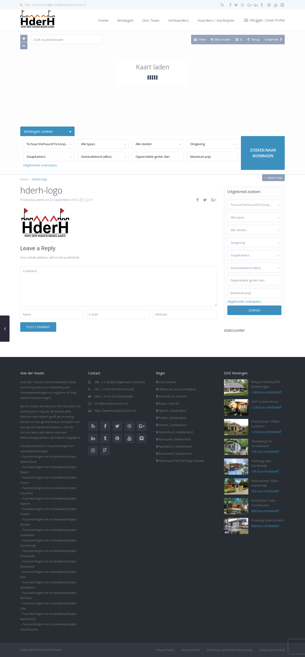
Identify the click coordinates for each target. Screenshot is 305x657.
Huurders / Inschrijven (216, 20)
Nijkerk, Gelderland (172, 410)
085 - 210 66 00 (35, 5)
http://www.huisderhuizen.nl (115, 410)
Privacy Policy (165, 650)
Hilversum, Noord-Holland (177, 389)
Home (103, 20)
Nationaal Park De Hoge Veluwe (181, 460)
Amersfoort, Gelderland (175, 432)
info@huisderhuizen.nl (69, 5)
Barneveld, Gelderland (174, 453)
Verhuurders (178, 20)
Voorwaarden (190, 650)
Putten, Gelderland (172, 418)
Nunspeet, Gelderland (174, 439)
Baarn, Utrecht (168, 403)
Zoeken (254, 310)
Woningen (125, 20)
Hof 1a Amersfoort (264, 401)
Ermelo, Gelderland (172, 425)
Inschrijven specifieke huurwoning (229, 650)
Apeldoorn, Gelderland (175, 446)
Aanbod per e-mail (272, 650)
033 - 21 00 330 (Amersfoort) (114, 389)
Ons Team (150, 20)
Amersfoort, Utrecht (172, 396)
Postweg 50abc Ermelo (267, 520)
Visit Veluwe (167, 382)
